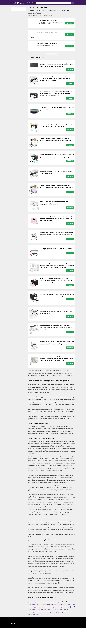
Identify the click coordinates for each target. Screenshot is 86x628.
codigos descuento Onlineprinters (62, 604)
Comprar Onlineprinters (41, 609)
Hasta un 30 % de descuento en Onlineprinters (47, 43)
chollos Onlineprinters (61, 601)
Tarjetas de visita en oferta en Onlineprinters (47, 32)
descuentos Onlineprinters (49, 607)
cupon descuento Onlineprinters (49, 606)
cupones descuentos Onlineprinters (65, 606)
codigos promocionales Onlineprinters (45, 604)
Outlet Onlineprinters (41, 611)
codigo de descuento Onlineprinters (49, 602)
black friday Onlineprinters (62, 612)
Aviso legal (13, 623)
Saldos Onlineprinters (63, 611)
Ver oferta (69, 23)
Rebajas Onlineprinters (51, 611)
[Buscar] (72, 3)
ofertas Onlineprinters (61, 607)
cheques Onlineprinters (49, 601)
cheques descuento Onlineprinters (47, 612)
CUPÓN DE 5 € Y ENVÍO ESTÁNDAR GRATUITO (47, 20)
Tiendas (32, 2)
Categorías (28, 2)
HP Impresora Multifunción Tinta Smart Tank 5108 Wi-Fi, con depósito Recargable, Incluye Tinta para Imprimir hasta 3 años (56, 249)
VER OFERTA (70, 69)
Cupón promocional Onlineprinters (56, 609)
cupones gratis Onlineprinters (35, 607)
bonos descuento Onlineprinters (35, 601)
